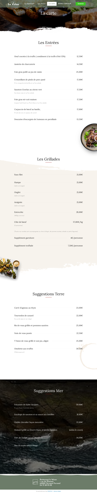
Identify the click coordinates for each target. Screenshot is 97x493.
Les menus (41, 4)
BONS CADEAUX (64, 4)
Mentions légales (57, 491)
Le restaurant (29, 4)
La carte (52, 4)
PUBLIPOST (50, 491)
